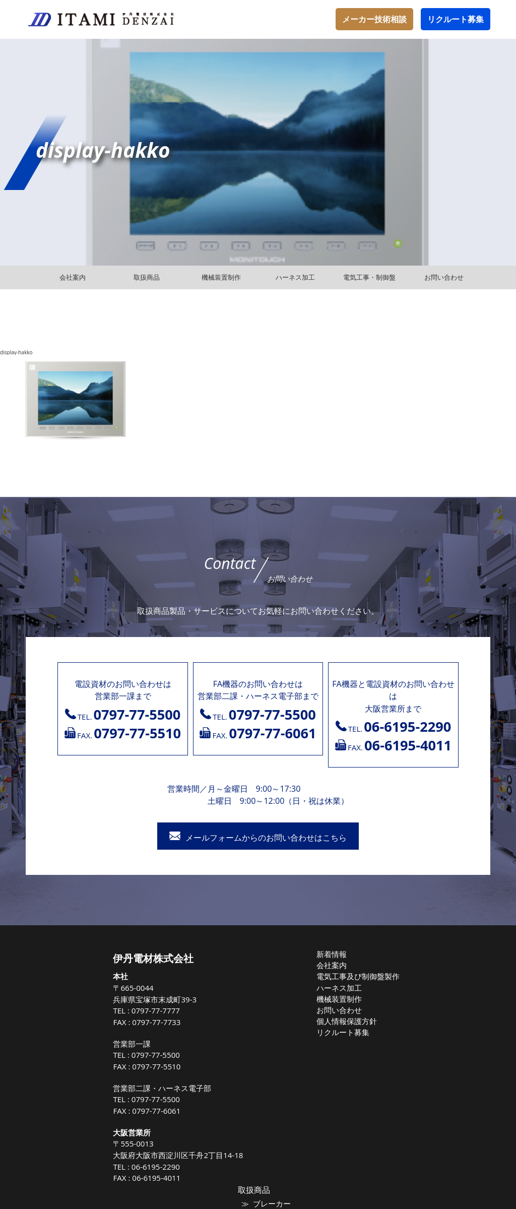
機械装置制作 (262, 996)
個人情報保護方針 (268, 1018)
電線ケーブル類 (417, 991)
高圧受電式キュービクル (430, 1076)
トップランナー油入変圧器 (433, 1034)
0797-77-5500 (85, 1055)
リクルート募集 (455, 19)
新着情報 (255, 954)
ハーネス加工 (262, 985)
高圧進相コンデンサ (423, 1044)
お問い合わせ (262, 1007)
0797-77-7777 (85, 1010)
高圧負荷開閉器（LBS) (427, 1012)
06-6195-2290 (85, 1167)
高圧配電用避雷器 (420, 1023)
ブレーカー (410, 970)
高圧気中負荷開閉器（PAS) (433, 1002)
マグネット (410, 980)
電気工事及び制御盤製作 (278, 975)
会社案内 (255, 964)
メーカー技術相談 (374, 19)
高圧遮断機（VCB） (423, 1055)
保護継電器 (410, 1066)
